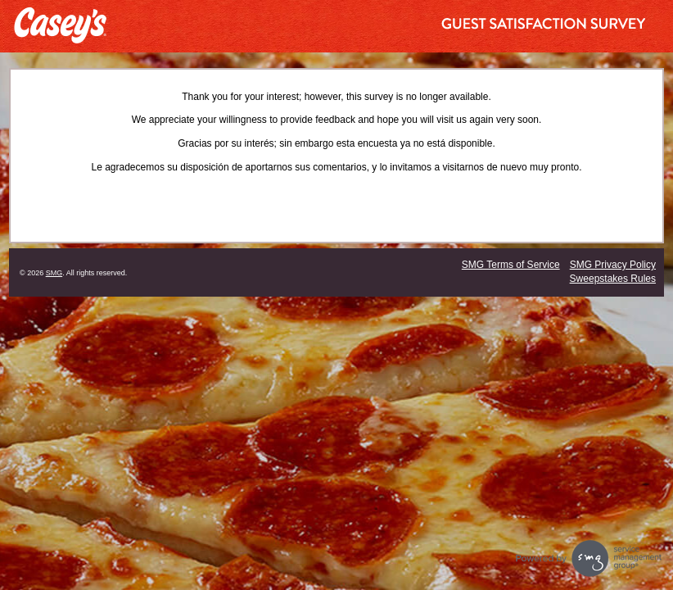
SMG (54, 273)
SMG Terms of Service (511, 264)
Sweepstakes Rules (613, 278)
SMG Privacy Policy (613, 264)
